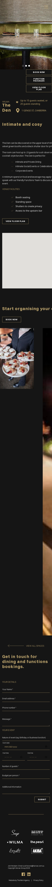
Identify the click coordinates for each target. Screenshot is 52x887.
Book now (39, 72)
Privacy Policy (38, 880)
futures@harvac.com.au (35, 866)
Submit (42, 806)
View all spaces (35, 652)
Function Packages (39, 80)
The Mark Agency (23, 880)
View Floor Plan (39, 88)
